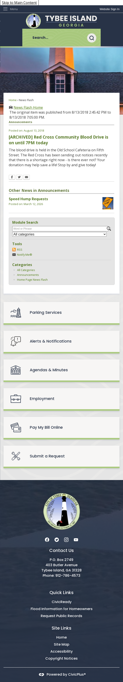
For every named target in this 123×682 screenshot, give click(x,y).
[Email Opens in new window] (26, 177)
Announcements (28, 275)
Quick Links (61, 592)
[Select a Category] (59, 234)
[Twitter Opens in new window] (19, 177)
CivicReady (62, 601)
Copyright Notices (61, 658)
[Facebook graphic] (47, 539)
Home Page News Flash (32, 280)
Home (13, 100)
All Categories (26, 270)
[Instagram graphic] (66, 539)
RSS (19, 250)
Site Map (61, 644)
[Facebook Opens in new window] (12, 177)
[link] (109, 9)
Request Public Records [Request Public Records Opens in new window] (61, 615)
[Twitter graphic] (56, 539)
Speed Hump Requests (28, 198)
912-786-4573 (67, 575)
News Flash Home (28, 107)
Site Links (61, 628)
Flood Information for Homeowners (62, 608)
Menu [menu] (14, 9)
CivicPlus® (77, 674)
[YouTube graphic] (76, 539)
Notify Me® (24, 255)
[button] (94, 37)
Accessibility (61, 651)
